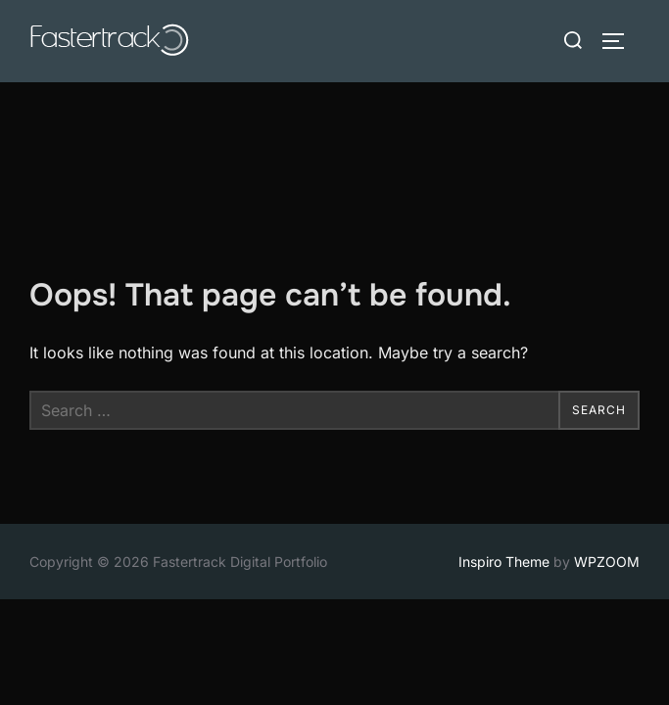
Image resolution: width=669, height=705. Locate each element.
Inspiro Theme (504, 479)
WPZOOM (607, 479)
